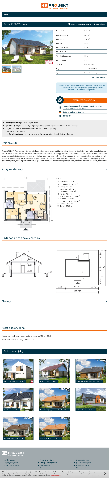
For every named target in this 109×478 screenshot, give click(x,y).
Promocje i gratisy (82, 460)
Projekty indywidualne (11, 465)
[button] (4, 47)
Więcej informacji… (56, 475)
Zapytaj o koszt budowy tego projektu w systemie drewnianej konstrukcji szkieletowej (39, 134)
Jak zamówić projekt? (83, 463)
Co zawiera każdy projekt (15, 131)
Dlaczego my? (81, 468)
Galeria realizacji (45, 465)
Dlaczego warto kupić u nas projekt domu (21, 123)
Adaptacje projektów (11, 463)
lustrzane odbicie (98, 24)
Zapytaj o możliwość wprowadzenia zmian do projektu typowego (31, 128)
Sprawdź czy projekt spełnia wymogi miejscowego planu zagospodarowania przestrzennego (41, 125)
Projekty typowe (9, 460)
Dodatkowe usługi (82, 465)
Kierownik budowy (10, 468)
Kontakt (42, 468)
